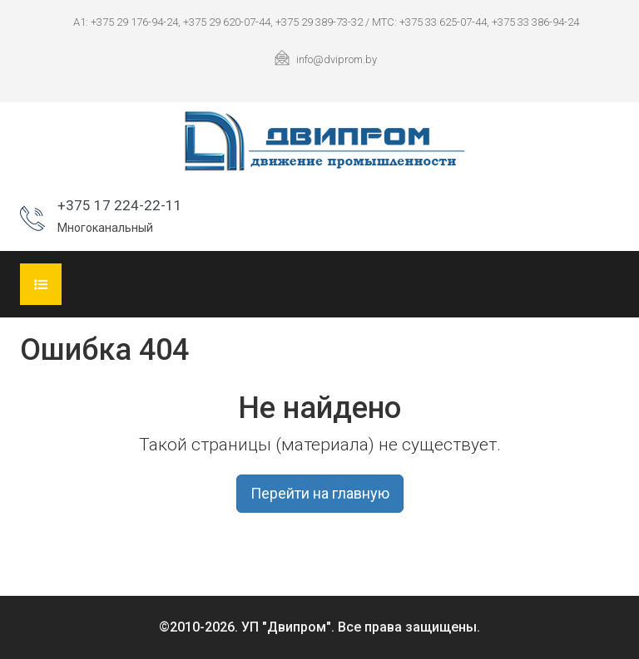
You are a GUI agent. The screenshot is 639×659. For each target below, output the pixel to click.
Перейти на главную (319, 493)
